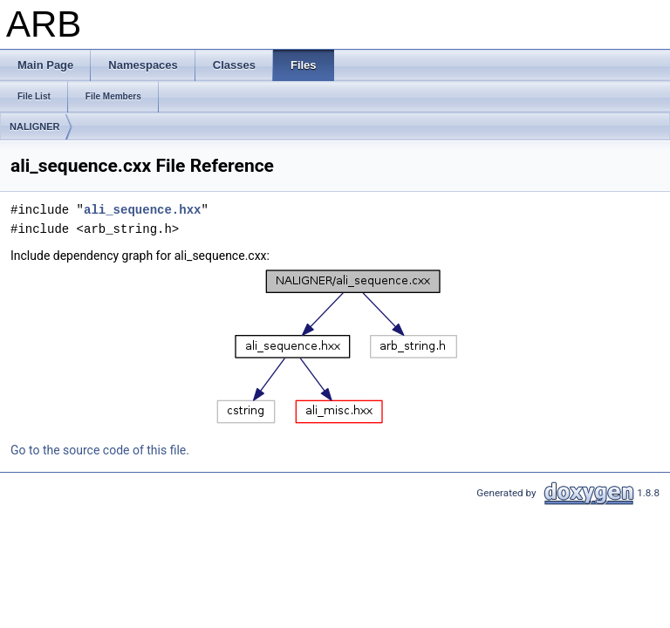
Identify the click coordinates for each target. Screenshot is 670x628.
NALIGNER (34, 126)
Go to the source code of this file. (99, 450)
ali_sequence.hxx (142, 209)
